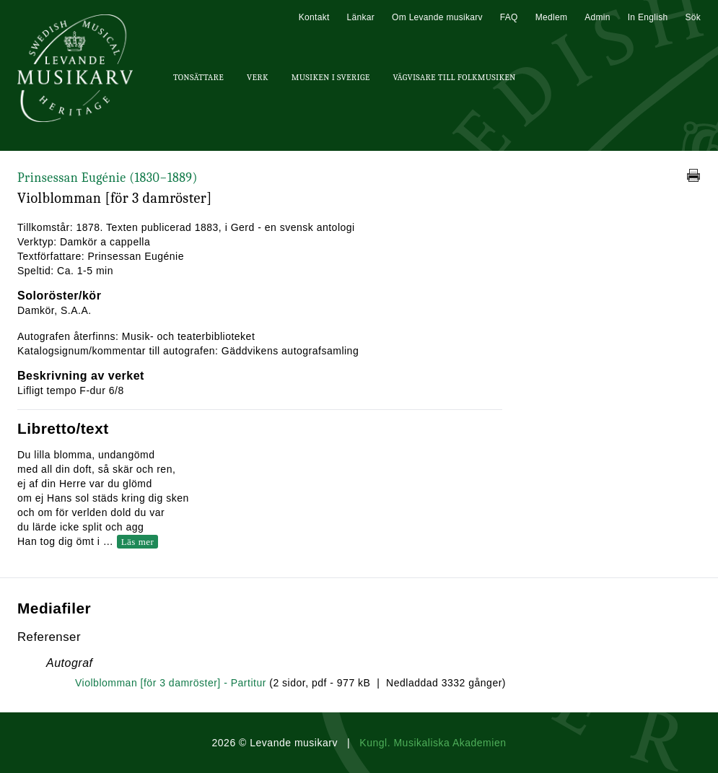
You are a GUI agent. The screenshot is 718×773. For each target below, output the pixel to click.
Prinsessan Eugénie (107, 177)
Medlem (551, 17)
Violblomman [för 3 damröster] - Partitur (170, 683)
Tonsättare (198, 77)
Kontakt (314, 17)
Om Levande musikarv (437, 17)
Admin (597, 17)
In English (648, 17)
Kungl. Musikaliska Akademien (432, 742)
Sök (693, 17)
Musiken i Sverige (331, 77)
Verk (257, 77)
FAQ (509, 17)
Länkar (361, 17)
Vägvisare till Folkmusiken (454, 77)
